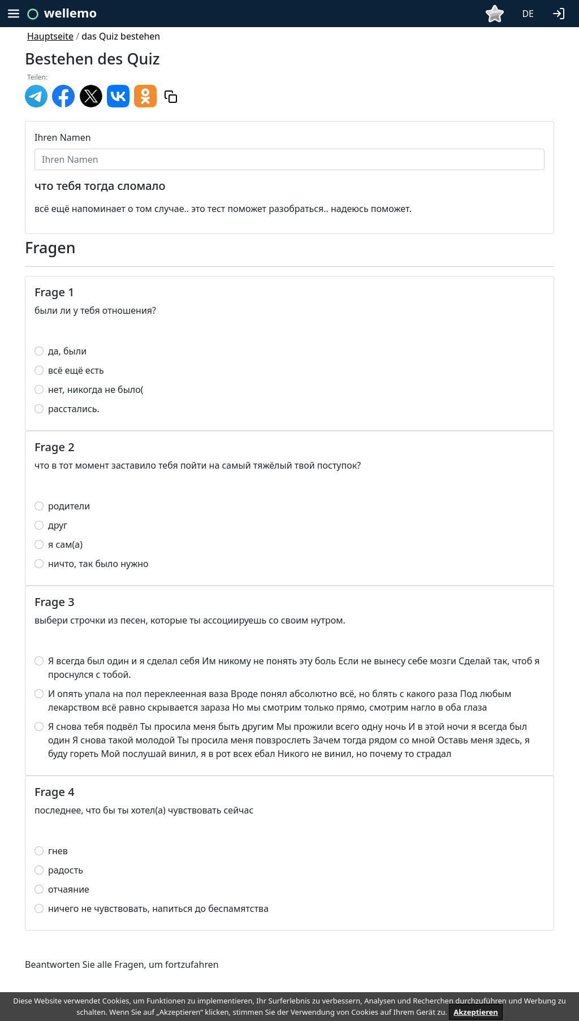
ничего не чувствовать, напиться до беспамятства (158, 908)
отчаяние (68, 889)
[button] (561, 12)
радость (65, 870)
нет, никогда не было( (96, 389)
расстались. (74, 409)
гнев (58, 851)
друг (57, 525)
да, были (67, 351)
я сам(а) (65, 544)
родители (69, 506)
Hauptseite (50, 36)
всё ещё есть (76, 370)
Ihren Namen (62, 137)
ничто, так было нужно (98, 563)
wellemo (70, 12)
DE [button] (528, 13)
